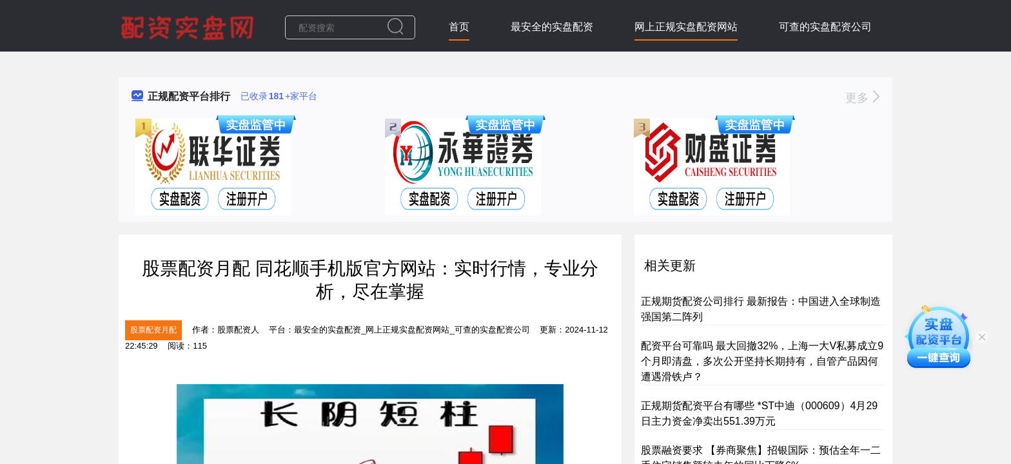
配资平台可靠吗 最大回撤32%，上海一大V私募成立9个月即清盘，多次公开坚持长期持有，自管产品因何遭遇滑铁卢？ (762, 361)
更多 (862, 98)
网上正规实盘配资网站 (686, 26)
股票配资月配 (153, 329)
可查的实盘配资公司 (825, 26)
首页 (459, 26)
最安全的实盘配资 (552, 26)
